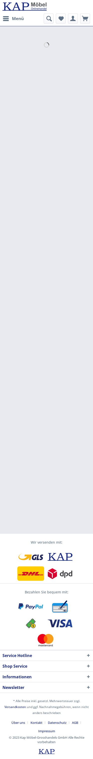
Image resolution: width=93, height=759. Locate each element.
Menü (13, 18)
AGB (75, 722)
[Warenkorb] (85, 19)
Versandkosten (15, 707)
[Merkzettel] (61, 19)
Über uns (18, 722)
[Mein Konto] (73, 19)
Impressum (46, 731)
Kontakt (36, 722)
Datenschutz (57, 722)
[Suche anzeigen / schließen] (49, 19)
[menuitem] (13, 19)
